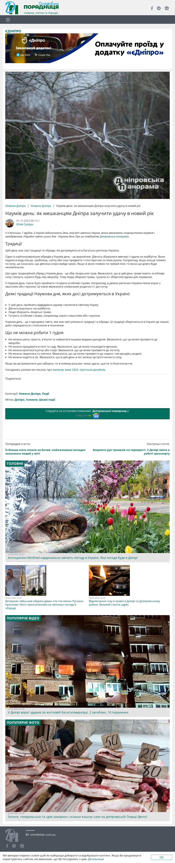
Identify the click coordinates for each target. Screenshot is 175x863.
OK (162, 857)
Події (45, 452)
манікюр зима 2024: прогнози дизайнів (79, 428)
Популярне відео (23, 677)
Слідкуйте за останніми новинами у (87, 472)
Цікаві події (47, 458)
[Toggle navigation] (7, 19)
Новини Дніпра (15, 205)
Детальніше (96, 859)
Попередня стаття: (45, 507)
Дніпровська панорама (114, 236)
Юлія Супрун (24, 224)
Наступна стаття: (129, 507)
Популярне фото (23, 781)
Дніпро (19, 458)
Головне (31, 458)
